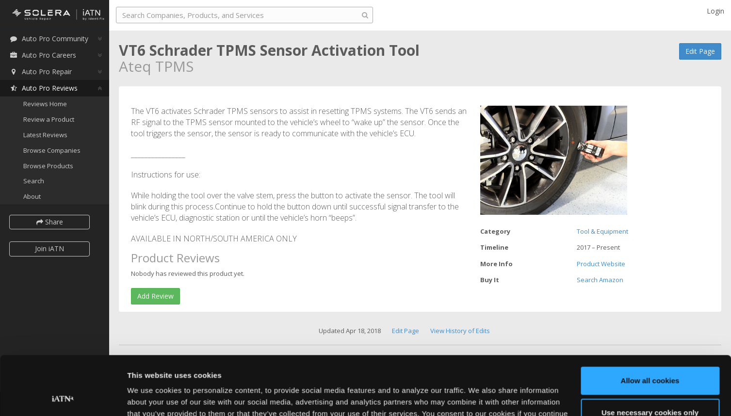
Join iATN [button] (49, 248)
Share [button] (49, 221)
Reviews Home (45, 103)
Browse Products (48, 165)
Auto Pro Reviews (43, 88)
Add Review (155, 296)
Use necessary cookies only (650, 357)
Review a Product (48, 119)
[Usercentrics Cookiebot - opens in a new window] (62, 397)
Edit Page (700, 51)
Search (33, 180)
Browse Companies (52, 150)
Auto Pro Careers (42, 55)
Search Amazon (600, 279)
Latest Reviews (45, 134)
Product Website (601, 263)
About (32, 196)
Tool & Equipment (602, 231)
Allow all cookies (650, 325)
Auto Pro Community (48, 38)
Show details (149, 397)
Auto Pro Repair (40, 71)
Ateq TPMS (156, 66)
